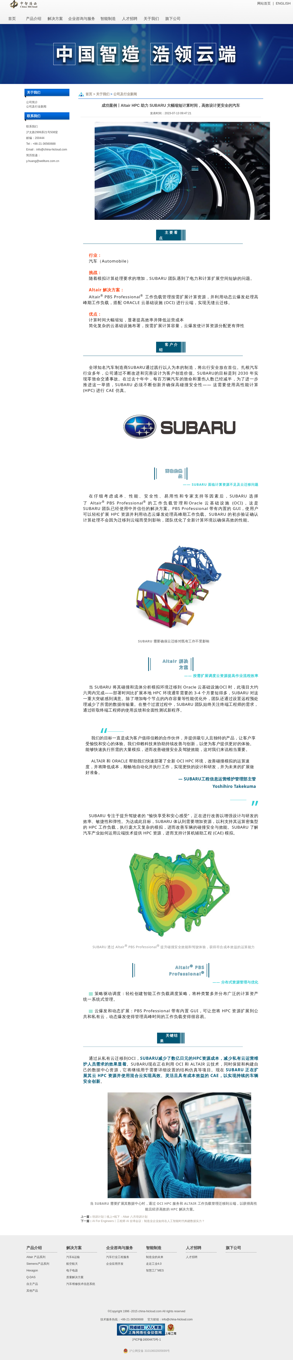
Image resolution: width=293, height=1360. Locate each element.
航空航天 (72, 1263)
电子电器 (72, 1270)
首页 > (90, 94)
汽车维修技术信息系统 (80, 1284)
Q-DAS (31, 1277)
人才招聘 (191, 1257)
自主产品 (32, 1284)
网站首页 (264, 3)
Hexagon (32, 1270)
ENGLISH (283, 3)
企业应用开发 (114, 1263)
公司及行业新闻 (36, 106)
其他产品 (32, 1290)
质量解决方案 (75, 1277)
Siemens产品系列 (37, 1263)
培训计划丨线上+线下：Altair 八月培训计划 (119, 1216)
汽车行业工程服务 (117, 1257)
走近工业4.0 (154, 1263)
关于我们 (103, 94)
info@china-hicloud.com (51, 149)
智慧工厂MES (155, 1270)
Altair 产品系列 (35, 1257)
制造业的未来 (154, 1257)
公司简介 (32, 102)
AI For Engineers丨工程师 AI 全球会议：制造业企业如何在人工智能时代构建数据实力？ (148, 1221)
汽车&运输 (73, 1257)
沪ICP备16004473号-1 (146, 1339)
